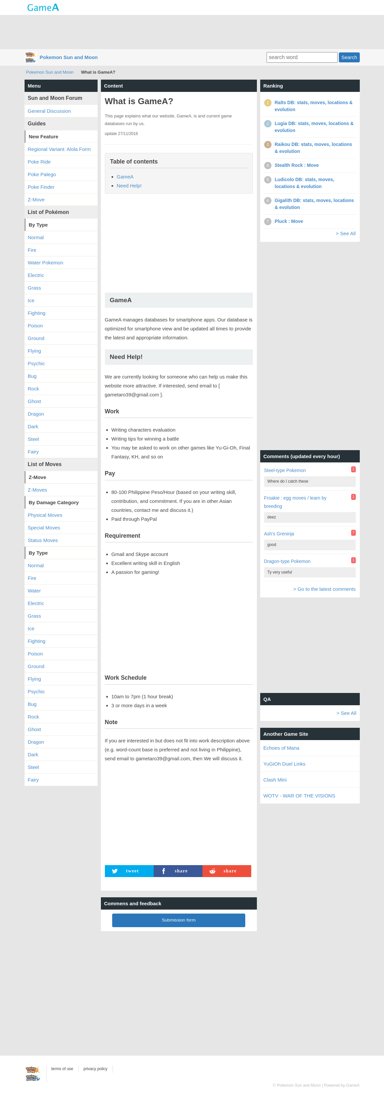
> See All (346, 233)
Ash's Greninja (279, 533)
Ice (31, 300)
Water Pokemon (45, 262)
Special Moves (44, 527)
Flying (34, 351)
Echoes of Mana (281, 748)
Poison (35, 325)
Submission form (179, 920)
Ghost (34, 401)
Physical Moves (45, 515)
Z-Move (36, 199)
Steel (33, 439)
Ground (36, 338)
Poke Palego (42, 174)
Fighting (36, 313)
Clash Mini (275, 780)
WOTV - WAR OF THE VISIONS (300, 795)
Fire (32, 250)
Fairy (33, 451)
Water (34, 590)
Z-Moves (37, 490)
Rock (33, 388)
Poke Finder (41, 187)
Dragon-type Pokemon (287, 561)
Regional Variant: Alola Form (59, 149)
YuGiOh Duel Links (285, 764)
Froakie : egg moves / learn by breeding (295, 502)
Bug (32, 376)
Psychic (36, 363)
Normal (36, 237)
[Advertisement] (192, 31)
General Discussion (49, 111)
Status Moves (43, 540)
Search (349, 57)
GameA (125, 176)
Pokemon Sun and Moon (69, 57)
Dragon (36, 414)
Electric (36, 275)
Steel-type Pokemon (285, 470)
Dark (33, 426)
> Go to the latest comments (324, 589)
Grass (34, 288)
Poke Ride (39, 162)
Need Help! (129, 185)
